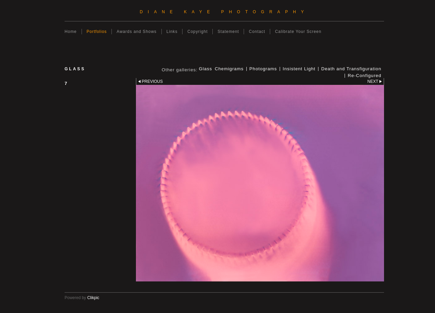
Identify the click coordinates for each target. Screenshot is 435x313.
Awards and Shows (136, 31)
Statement (228, 31)
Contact (257, 31)
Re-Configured (364, 76)
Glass (205, 69)
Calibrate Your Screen (298, 31)
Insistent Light (299, 69)
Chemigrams (229, 69)
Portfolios (97, 31)
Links (172, 31)
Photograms (263, 69)
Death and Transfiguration (351, 69)
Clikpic (93, 297)
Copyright (197, 31)
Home (71, 31)
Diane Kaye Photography (224, 12)
